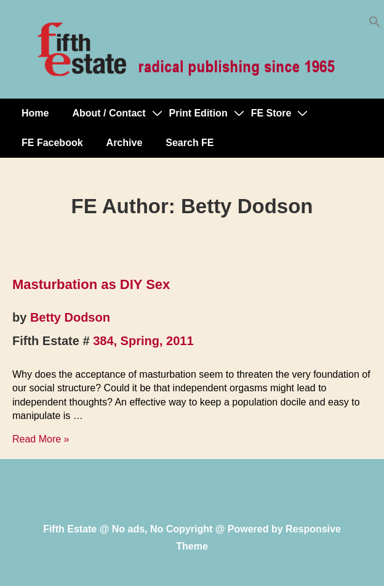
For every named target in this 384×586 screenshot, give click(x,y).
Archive (124, 142)
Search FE (190, 142)
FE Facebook (52, 142)
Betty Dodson (70, 317)
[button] (375, 24)
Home (35, 113)
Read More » (41, 439)
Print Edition (198, 113)
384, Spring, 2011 (143, 341)
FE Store (271, 113)
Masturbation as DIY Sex (91, 284)
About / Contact (108, 113)
